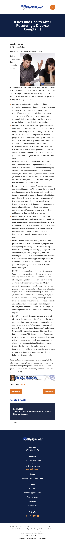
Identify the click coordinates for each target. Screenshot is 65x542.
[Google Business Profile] (34, 516)
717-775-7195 (32, 450)
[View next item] (20, 422)
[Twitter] (30, 516)
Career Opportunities (32, 493)
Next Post (49, 391)
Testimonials (32, 501)
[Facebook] (27, 516)
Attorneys (32, 488)
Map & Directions (32, 469)
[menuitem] (22, 538)
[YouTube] (38, 516)
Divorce (22, 384)
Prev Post (16, 391)
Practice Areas (32, 497)
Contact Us (32, 506)
